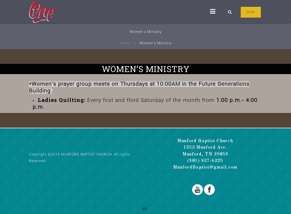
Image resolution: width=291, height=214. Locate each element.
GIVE (250, 12)
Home (124, 43)
